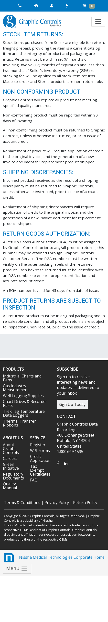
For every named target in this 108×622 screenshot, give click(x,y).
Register (37, 444)
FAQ (33, 480)
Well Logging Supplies (23, 395)
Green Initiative (11, 466)
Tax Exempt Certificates (40, 470)
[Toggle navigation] (98, 21)
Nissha (48, 520)
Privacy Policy (56, 502)
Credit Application (40, 458)
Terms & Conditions (22, 502)
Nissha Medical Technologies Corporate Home (54, 558)
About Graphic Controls (11, 448)
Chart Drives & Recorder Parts (25, 403)
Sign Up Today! (72, 404)
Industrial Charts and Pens (22, 378)
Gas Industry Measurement (16, 387)
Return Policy (85, 502)
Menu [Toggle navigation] (17, 568)
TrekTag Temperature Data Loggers (24, 413)
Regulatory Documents (13, 476)
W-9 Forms (40, 450)
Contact (66, 416)
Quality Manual (10, 486)
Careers (10, 458)
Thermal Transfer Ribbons (19, 423)
